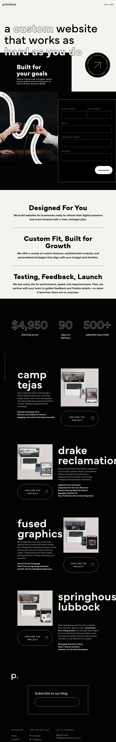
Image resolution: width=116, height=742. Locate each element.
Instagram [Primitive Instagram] (37, 739)
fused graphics (40, 527)
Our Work (15, 739)
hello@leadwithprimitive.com (68, 737)
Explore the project (81, 419)
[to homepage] (10, 4)
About (14, 735)
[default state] (74, 702)
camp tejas (32, 378)
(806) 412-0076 (62, 735)
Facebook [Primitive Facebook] (37, 735)
